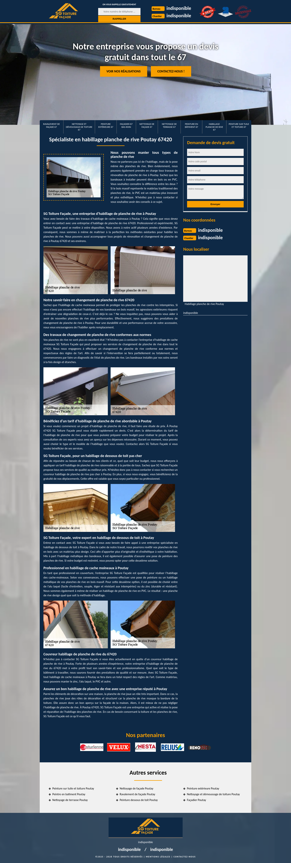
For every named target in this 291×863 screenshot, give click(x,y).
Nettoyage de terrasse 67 (169, 125)
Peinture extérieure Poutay (203, 788)
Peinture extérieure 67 (105, 125)
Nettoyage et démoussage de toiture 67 (79, 127)
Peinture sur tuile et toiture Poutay (73, 788)
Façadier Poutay (196, 800)
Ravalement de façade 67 (51, 125)
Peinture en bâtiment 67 (191, 125)
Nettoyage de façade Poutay (136, 788)
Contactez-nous (185, 856)
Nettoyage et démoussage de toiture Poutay (213, 794)
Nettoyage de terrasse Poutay (70, 800)
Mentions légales (158, 856)
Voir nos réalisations (124, 71)
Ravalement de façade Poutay (137, 794)
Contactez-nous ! (171, 71)
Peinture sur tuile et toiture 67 (239, 125)
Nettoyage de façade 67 (146, 125)
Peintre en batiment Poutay (68, 794)
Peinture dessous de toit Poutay (139, 800)
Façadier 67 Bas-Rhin (126, 125)
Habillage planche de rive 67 (214, 127)
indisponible (178, 8)
